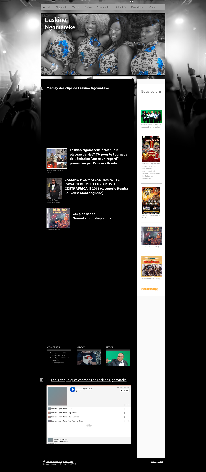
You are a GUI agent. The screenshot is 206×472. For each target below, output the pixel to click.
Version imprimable (52, 461)
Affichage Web (157, 461)
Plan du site (68, 461)
